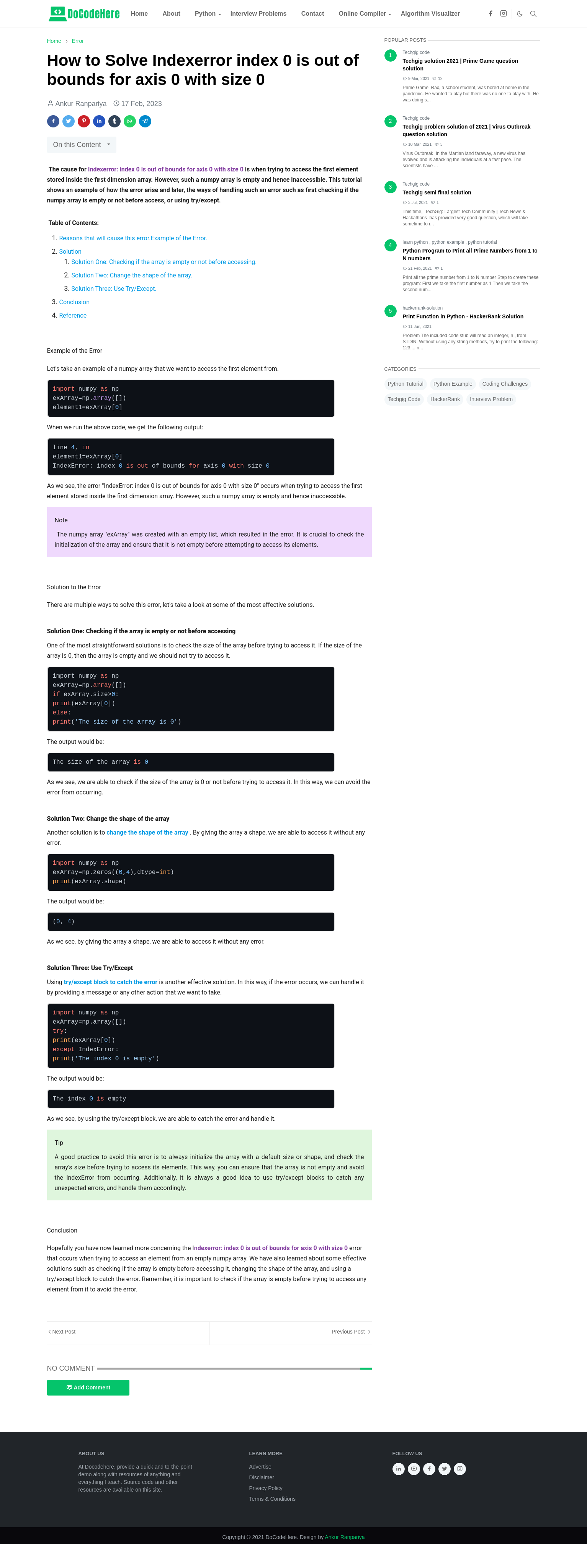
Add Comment (88, 1387)
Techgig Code (404, 399)
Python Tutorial (405, 384)
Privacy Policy (266, 1488)
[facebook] (490, 14)
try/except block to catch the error (111, 982)
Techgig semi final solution (437, 192)
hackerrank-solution (423, 308)
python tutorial (482, 242)
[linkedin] (398, 1469)
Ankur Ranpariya (345, 1537)
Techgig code (416, 52)
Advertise (260, 1467)
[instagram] (503, 14)
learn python (416, 242)
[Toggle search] (533, 14)
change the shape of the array (148, 832)
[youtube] (414, 1469)
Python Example (453, 384)
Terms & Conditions (272, 1499)
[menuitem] (139, 14)
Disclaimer (261, 1477)
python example (449, 242)
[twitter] (444, 1469)
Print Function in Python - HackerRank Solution (463, 316)
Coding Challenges (505, 384)
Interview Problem (491, 399)
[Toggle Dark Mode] (520, 13)
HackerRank (445, 399)
